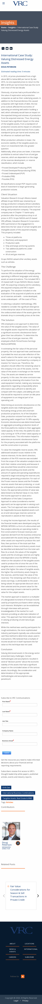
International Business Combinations (18, 793)
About (12, 943)
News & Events (12, 950)
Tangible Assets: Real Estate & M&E (17, 798)
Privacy (25, 1001)
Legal (16, 1001)
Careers (12, 957)
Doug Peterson (8, 67)
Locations (29, 943)
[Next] (37, 895)
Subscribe (29, 957)
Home (3, 27)
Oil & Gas (6, 787)
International (30, 949)
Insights (12, 27)
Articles (9, 802)
